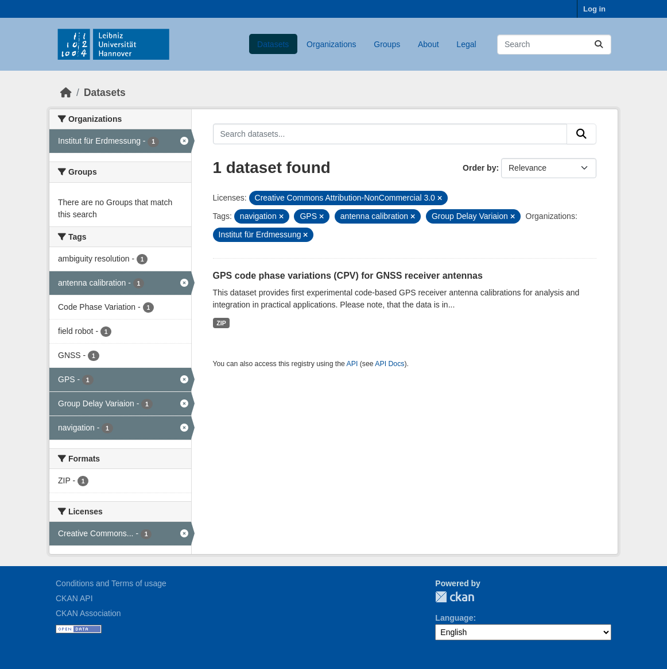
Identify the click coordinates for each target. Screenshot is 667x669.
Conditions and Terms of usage (111, 583)
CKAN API (74, 598)
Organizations (331, 44)
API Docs (389, 364)
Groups (387, 44)
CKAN (454, 597)
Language (454, 617)
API (352, 364)
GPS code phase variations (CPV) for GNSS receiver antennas (348, 275)
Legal (466, 44)
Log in (594, 9)
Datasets (273, 44)
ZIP (221, 323)
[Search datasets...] (554, 44)
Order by (479, 167)
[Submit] (598, 44)
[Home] (66, 92)
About (428, 44)
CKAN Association (88, 613)
